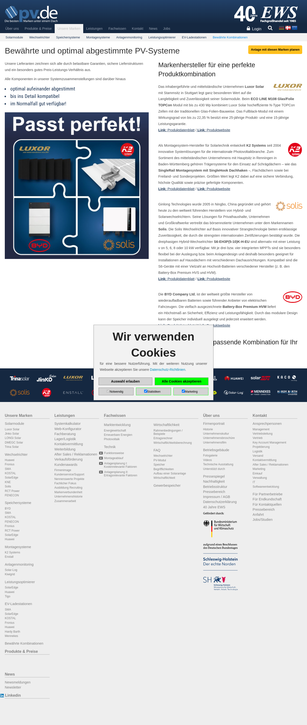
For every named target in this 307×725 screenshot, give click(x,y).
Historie (208, 429)
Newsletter (13, 687)
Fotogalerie (210, 455)
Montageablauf (113, 458)
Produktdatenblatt (176, 130)
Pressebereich (214, 492)
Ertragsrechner (163, 438)
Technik (110, 447)
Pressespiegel (214, 476)
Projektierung (261, 447)
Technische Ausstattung (218, 464)
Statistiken (153, 391)
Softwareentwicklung (266, 486)
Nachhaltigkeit (214, 481)
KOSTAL (10, 473)
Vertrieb (257, 438)
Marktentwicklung (117, 425)
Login (256, 29)
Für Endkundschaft (267, 499)
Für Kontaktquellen (267, 504)
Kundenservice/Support (69, 474)
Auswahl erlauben (125, 381)
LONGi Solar (13, 438)
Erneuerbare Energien (118, 435)
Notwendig (116, 391)
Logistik (257, 451)
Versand (258, 455)
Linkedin (13, 695)
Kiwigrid (10, 574)
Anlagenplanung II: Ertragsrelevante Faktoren (120, 473)
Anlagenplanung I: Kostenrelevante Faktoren (120, 465)
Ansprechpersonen (267, 423)
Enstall (9, 556)
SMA (8, 469)
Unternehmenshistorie (68, 496)
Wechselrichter (39, 37)
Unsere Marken (69, 28)
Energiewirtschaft (115, 430)
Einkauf (257, 473)
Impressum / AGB (216, 497)
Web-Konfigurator (68, 429)
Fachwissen (117, 28)
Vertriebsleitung (262, 433)
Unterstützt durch (214, 469)
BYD (8, 508)
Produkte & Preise (38, 28)
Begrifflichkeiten (164, 469)
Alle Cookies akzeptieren (181, 381)
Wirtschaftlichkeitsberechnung (173, 442)
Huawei (9, 460)
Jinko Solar (12, 433)
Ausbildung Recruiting (68, 487)
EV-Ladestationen (194, 37)
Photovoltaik (111, 439)
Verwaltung (260, 477)
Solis (8, 486)
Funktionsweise (114, 453)
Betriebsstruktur (215, 487)
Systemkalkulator (67, 423)
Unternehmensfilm (214, 442)
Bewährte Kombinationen (230, 37)
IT (254, 482)
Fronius (9, 464)
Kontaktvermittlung (68, 444)
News (153, 28)
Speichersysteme (68, 37)
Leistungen (94, 28)
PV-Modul (160, 460)
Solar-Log (11, 570)
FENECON (12, 495)
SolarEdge (11, 477)
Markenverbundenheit (68, 492)
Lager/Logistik (65, 439)
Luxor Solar (12, 429)
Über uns (12, 28)
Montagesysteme (98, 37)
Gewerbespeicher (167, 485)
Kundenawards (65, 465)
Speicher (159, 464)
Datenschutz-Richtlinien (167, 369)
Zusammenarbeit (65, 501)
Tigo (7, 596)
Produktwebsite (213, 130)
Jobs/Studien (262, 519)
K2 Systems (12, 552)
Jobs (166, 28)
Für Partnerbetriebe (268, 494)
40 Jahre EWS (214, 507)
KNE (8, 482)
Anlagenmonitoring (129, 37)
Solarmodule (14, 37)
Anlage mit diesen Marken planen (275, 49)
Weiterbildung (65, 449)
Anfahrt (258, 514)
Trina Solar (12, 447)
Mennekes (11, 636)
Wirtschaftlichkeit (166, 425)
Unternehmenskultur (216, 433)
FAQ (157, 450)
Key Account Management (269, 442)
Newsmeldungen (17, 682)
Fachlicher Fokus (65, 483)
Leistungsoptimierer (162, 37)
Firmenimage (62, 470)
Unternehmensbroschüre (219, 438)
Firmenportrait (214, 423)
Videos (207, 460)
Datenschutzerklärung (220, 502)
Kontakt (137, 28)
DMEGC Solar (14, 442)
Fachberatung (65, 434)
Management (261, 429)
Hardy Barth (12, 631)
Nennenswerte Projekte (69, 479)
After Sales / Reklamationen (75, 454)
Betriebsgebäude (216, 450)
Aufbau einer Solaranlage (170, 473)
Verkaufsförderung (68, 459)
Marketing (259, 469)
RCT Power (12, 491)
